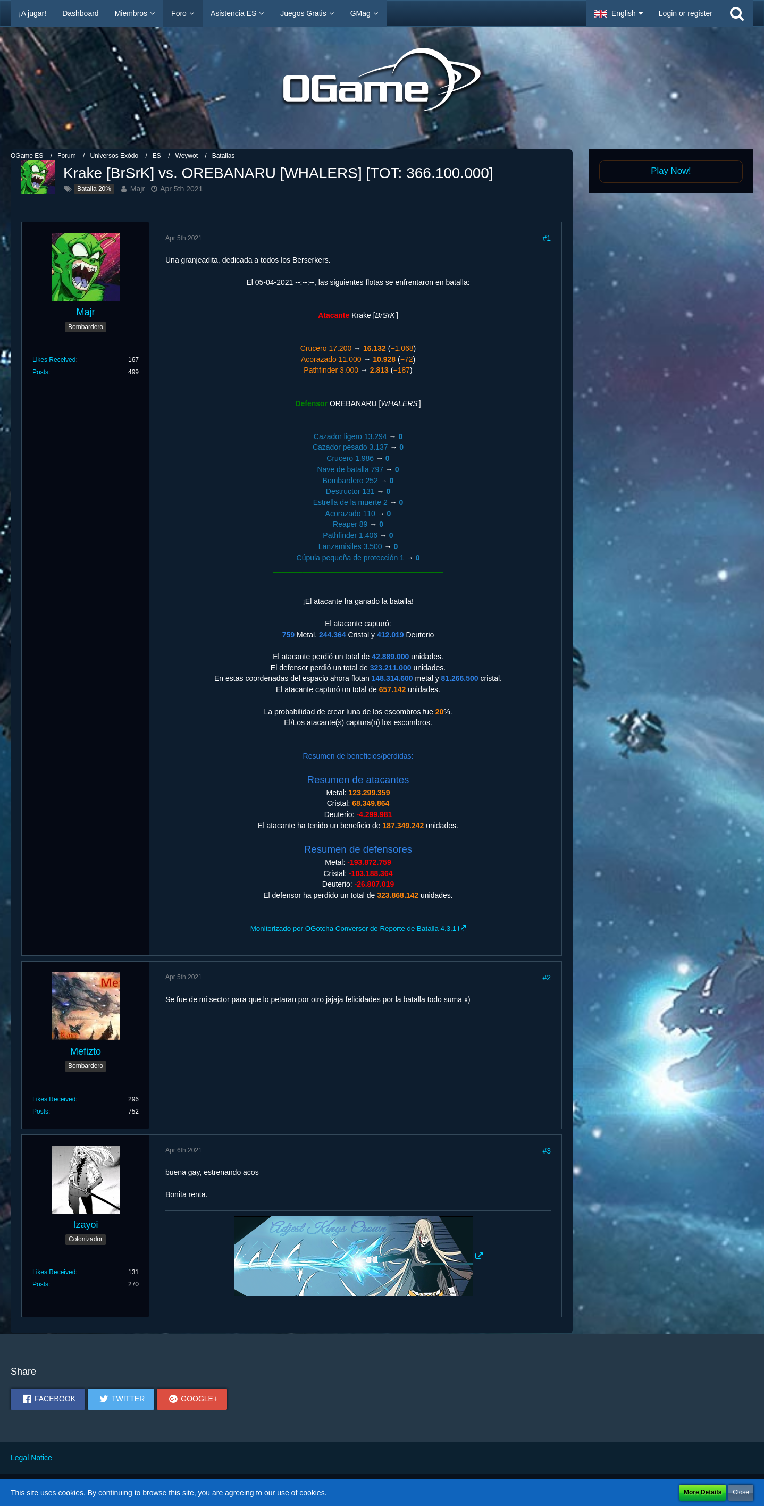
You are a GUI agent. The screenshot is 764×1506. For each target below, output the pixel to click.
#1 (546, 238)
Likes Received (53, 360)
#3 (546, 1151)
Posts (40, 372)
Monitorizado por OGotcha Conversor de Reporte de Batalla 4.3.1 (353, 928)
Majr (137, 188)
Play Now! (671, 171)
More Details (702, 1492)
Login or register (685, 13)
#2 (546, 977)
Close (741, 1492)
